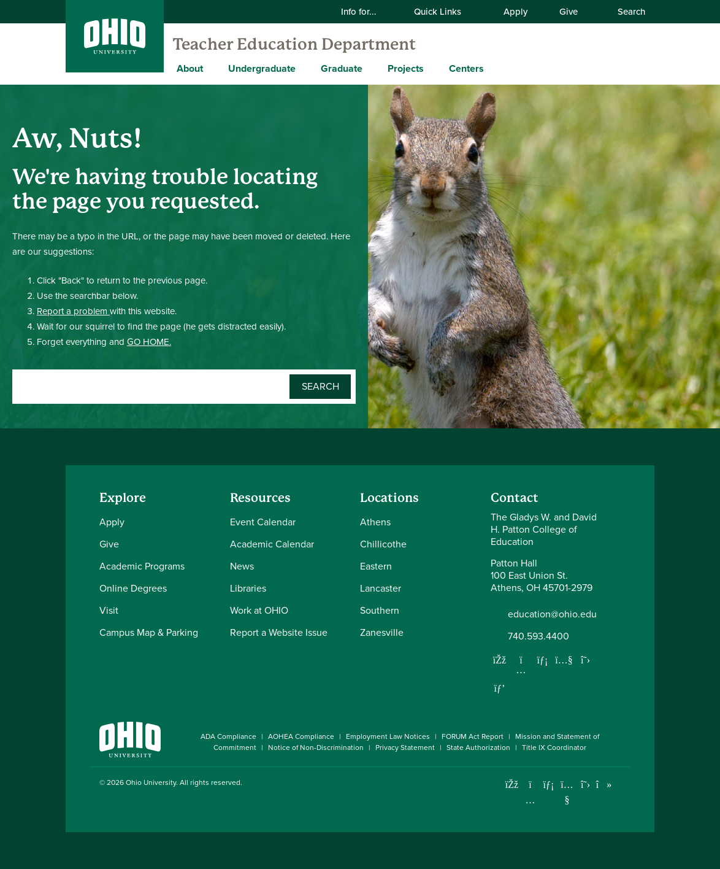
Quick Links (445, 11)
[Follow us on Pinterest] (500, 688)
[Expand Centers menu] (493, 68)
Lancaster (380, 588)
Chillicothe (383, 544)
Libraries (248, 588)
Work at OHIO (259, 610)
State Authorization (478, 747)
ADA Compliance (228, 736)
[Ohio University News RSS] (622, 784)
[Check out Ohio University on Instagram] (530, 800)
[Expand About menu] (212, 68)
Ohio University (151, 782)
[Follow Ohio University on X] (585, 784)
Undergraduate (262, 68)
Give (568, 11)
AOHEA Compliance (301, 736)
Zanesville (382, 632)
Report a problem (73, 311)
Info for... (366, 11)
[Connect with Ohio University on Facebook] (511, 784)
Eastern (376, 566)
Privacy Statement (405, 747)
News (242, 566)
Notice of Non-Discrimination (316, 747)
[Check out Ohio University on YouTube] (567, 792)
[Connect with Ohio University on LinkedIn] (548, 784)
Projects (406, 68)
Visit (108, 610)
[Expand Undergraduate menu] (305, 68)
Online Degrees (133, 588)
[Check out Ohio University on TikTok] (603, 784)
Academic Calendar (272, 544)
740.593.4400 (538, 636)
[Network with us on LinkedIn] (543, 660)
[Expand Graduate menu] (371, 68)
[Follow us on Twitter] (585, 660)
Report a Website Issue (278, 632)
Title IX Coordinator (554, 747)
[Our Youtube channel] (564, 660)
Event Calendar (263, 522)
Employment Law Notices (388, 736)
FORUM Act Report (473, 736)
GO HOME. (149, 342)
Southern (379, 610)
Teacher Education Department (294, 44)
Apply (515, 11)
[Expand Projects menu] (433, 68)
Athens (375, 522)
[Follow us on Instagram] (521, 669)
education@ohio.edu (552, 614)
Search (625, 11)
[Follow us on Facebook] (500, 660)
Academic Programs (142, 566)
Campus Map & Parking (148, 632)
